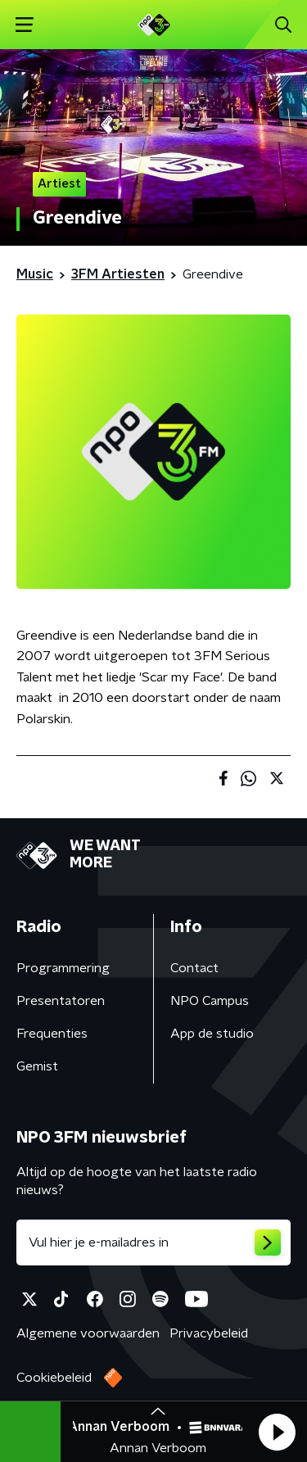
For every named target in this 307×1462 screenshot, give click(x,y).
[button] (277, 1431)
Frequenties (52, 1033)
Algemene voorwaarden (88, 1333)
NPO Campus (209, 1000)
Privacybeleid (208, 1333)
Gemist (37, 1066)
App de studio (212, 1033)
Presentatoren (60, 1000)
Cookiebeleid (54, 1377)
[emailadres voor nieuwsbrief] (153, 1242)
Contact (194, 968)
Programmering (63, 968)
